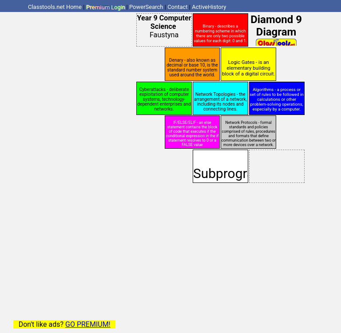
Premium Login (105, 7)
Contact (177, 7)
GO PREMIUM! (88, 324)
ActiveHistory (209, 7)
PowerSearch (146, 7)
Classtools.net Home (55, 7)
